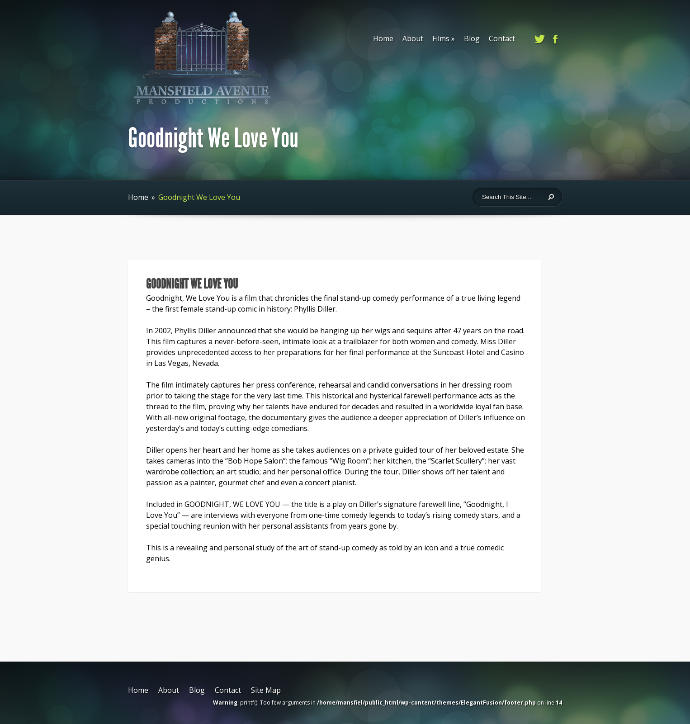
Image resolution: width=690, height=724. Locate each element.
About (412, 38)
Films (443, 38)
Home (383, 38)
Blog (472, 38)
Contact (502, 38)
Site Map (266, 690)
